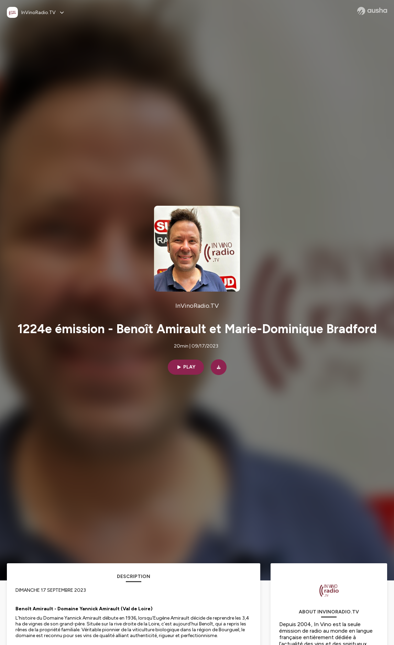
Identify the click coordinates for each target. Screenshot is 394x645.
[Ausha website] (372, 11)
